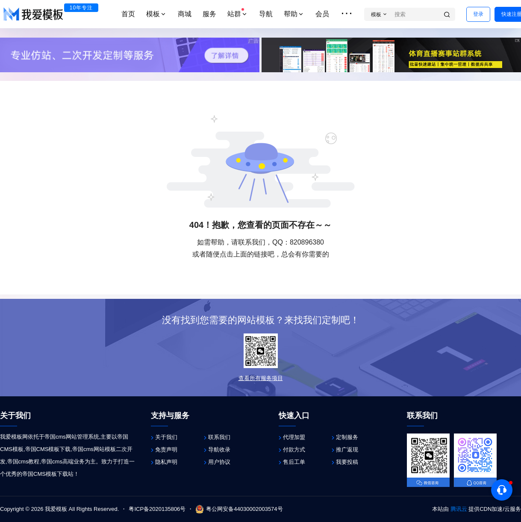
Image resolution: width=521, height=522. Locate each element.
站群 (237, 13)
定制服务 (347, 437)
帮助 (294, 14)
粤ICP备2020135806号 (157, 509)
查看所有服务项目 (260, 378)
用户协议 (219, 462)
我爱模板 (55, 509)
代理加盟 (294, 437)
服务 (209, 14)
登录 (478, 14)
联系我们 (219, 437)
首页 (128, 14)
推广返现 (347, 449)
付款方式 (294, 449)
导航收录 (219, 449)
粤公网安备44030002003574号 (239, 509)
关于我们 (166, 437)
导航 (266, 14)
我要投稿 (347, 462)
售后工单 (294, 462)
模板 (156, 14)
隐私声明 (166, 462)
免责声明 (166, 449)
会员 (322, 14)
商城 (184, 14)
